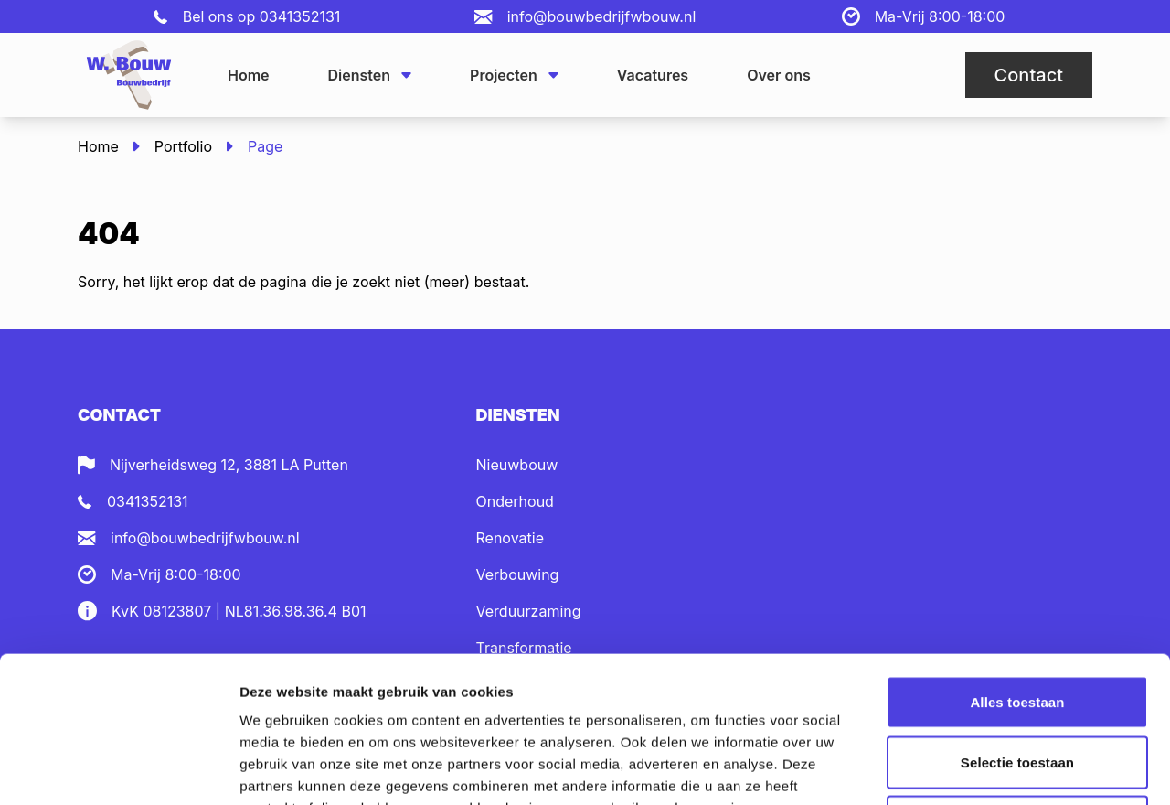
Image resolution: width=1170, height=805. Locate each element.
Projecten (514, 75)
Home (249, 75)
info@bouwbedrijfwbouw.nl (602, 16)
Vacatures (652, 75)
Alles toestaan (1017, 565)
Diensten (370, 75)
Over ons (779, 75)
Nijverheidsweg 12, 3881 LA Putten (229, 465)
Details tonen (987, 769)
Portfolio (183, 146)
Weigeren (1017, 684)
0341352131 (300, 16)
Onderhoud (515, 501)
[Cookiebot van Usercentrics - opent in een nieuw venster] (118, 769)
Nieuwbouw (517, 465)
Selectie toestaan (1017, 625)
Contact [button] (1028, 75)
